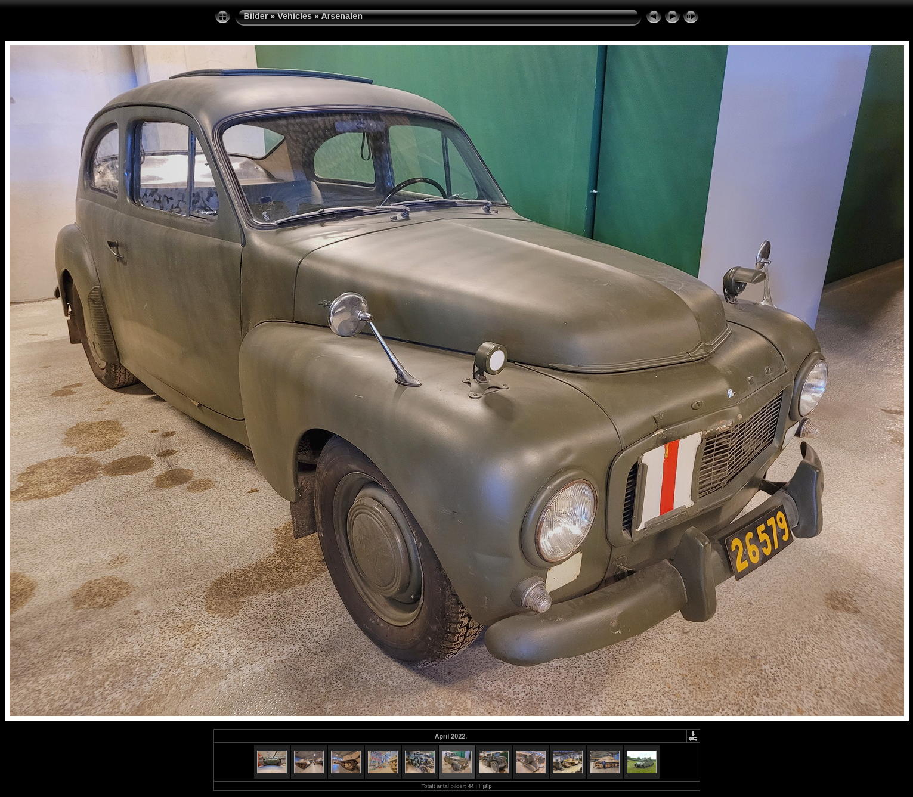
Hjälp (485, 786)
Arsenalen (342, 16)
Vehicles (294, 16)
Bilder (256, 16)
